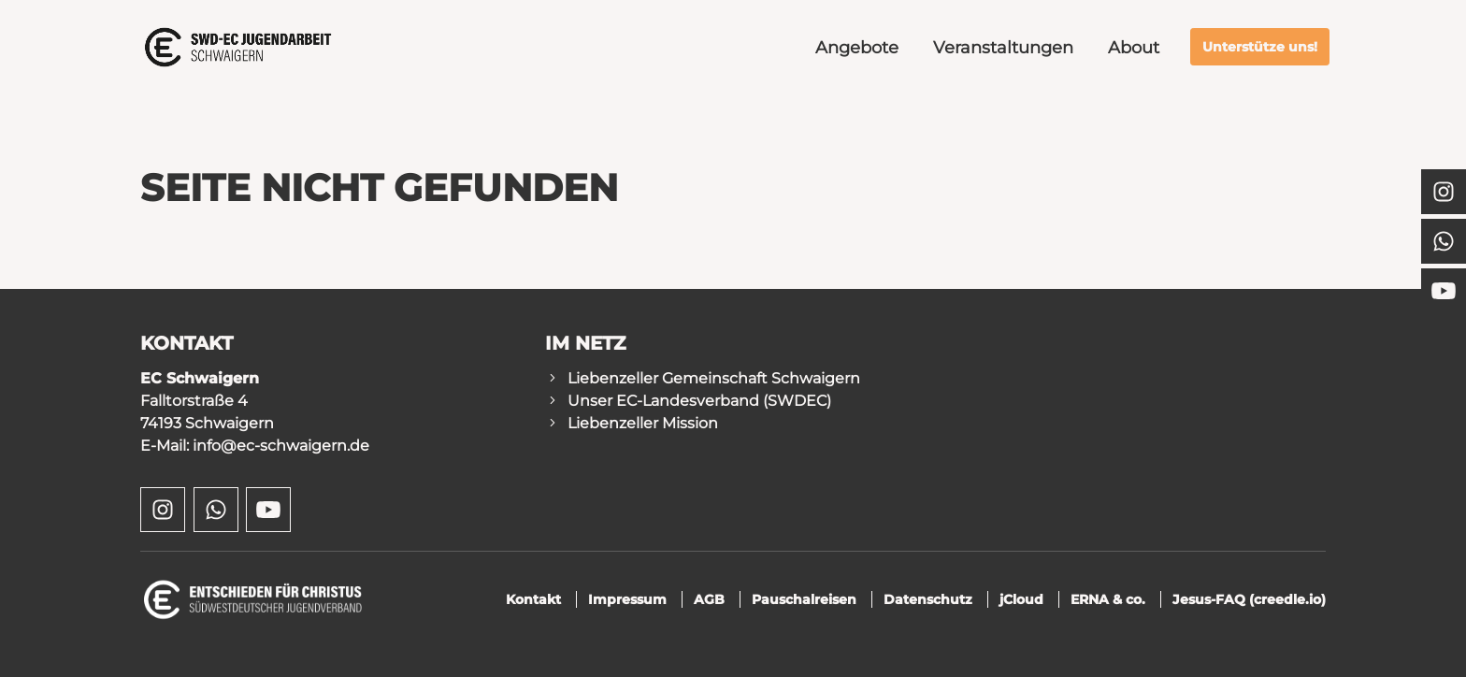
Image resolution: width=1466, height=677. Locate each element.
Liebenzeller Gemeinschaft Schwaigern (714, 378)
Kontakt (533, 599)
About (1133, 47)
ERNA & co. (1108, 599)
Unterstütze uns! (1259, 46)
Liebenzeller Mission (643, 423)
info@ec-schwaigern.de (281, 445)
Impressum (627, 599)
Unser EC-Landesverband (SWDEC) (699, 401)
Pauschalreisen (804, 599)
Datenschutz (928, 599)
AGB (709, 599)
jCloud (1021, 599)
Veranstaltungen (1003, 47)
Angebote (856, 47)
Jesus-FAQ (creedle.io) (1249, 599)
